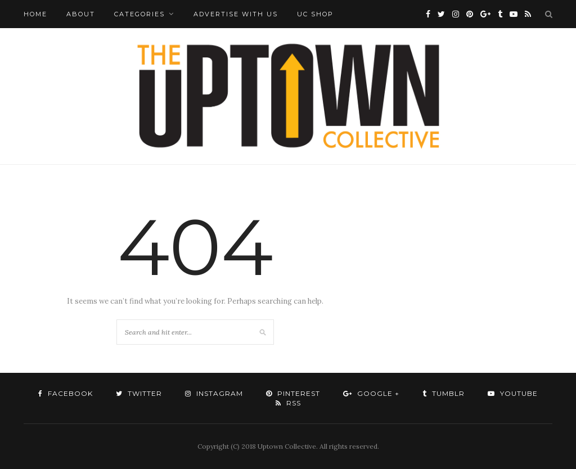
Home (35, 14)
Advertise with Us (236, 14)
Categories (139, 14)
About (80, 14)
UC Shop (315, 14)
